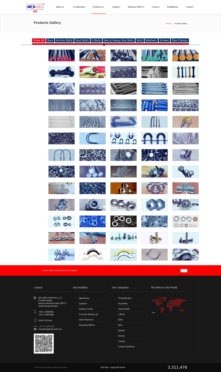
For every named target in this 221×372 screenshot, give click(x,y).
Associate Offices (87, 325)
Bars (50, 40)
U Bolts (96, 40)
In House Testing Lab (88, 314)
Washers (151, 40)
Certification (79, 6)
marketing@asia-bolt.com (50, 329)
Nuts (140, 40)
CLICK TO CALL (45, 320)
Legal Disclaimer (117, 367)
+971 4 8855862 (46, 315)
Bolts (120, 320)
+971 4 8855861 (46, 312)
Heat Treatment (86, 320)
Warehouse (84, 298)
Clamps (121, 341)
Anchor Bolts (64, 40)
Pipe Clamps (180, 40)
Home (168, 24)
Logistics (83, 304)
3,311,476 (177, 367)
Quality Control (86, 309)
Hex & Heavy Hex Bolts (119, 40)
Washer (121, 330)
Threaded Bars (125, 298)
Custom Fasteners (126, 347)
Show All (38, 40)
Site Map (104, 367)
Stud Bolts (82, 40)
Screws (164, 40)
